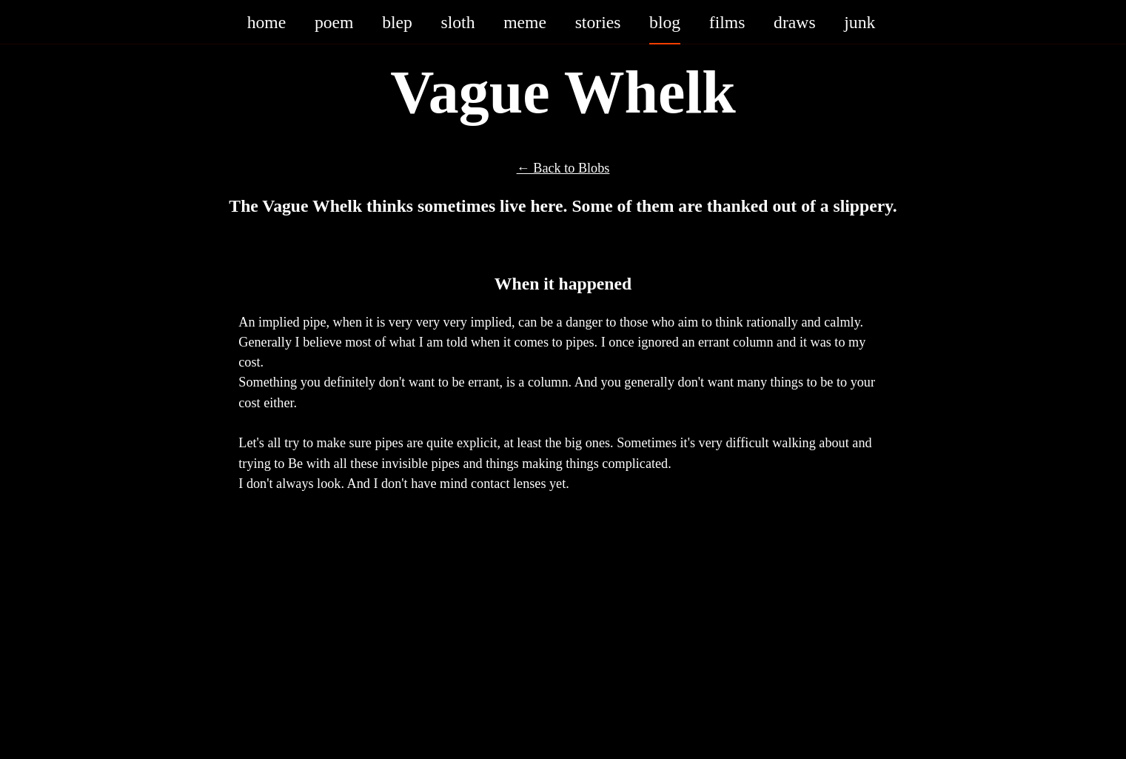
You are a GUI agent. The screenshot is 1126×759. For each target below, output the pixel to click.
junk (859, 21)
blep (397, 21)
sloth (458, 21)
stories (598, 21)
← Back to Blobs (563, 167)
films (727, 21)
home (266, 21)
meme (524, 21)
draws (795, 21)
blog (664, 21)
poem (334, 21)
